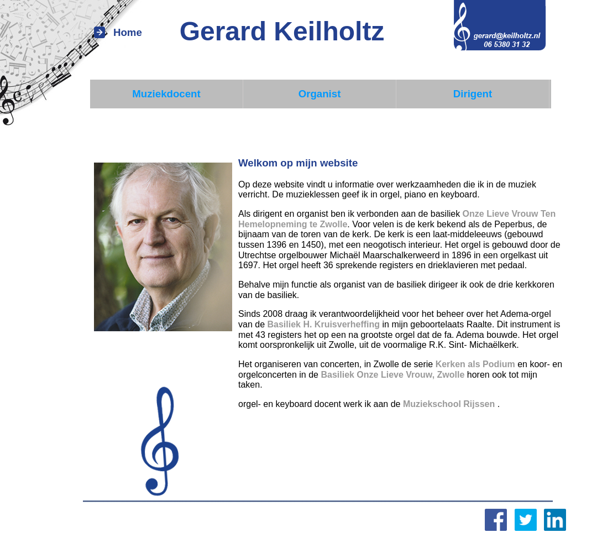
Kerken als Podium (475, 364)
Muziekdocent (166, 94)
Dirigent (472, 94)
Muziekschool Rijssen (450, 404)
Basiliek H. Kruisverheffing (323, 324)
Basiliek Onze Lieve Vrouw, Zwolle (392, 374)
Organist (319, 94)
